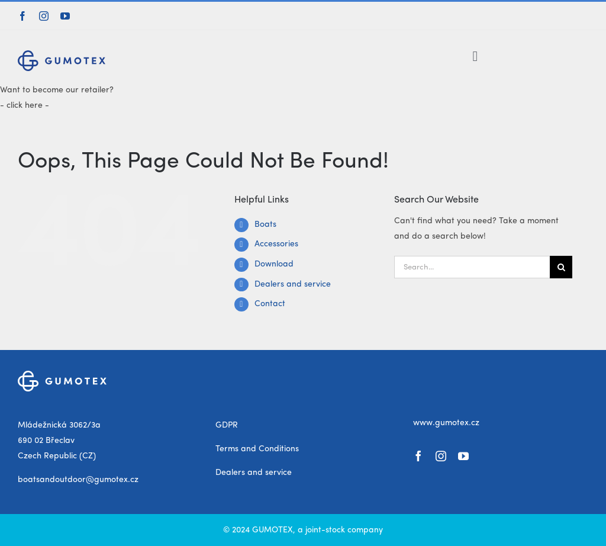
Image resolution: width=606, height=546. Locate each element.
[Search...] (472, 267)
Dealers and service (292, 284)
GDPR (226, 425)
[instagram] (44, 16)
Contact (269, 304)
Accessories (276, 244)
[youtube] (65, 16)
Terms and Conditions (257, 449)
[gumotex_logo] (61, 54)
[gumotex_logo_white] (62, 375)
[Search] (561, 267)
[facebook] (22, 16)
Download (274, 264)
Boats (265, 224)
